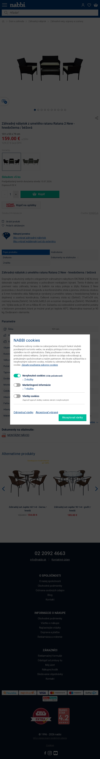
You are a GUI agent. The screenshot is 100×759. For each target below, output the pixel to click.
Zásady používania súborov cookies (40, 365)
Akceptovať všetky (72, 417)
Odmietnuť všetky (23, 412)
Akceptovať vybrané (47, 412)
